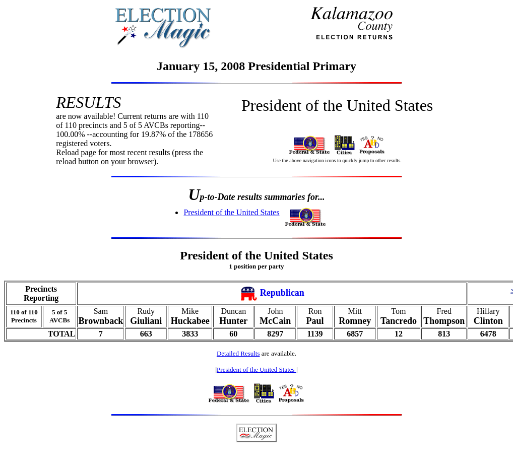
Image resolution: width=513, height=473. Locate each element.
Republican (282, 292)
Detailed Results (238, 353)
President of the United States (231, 212)
